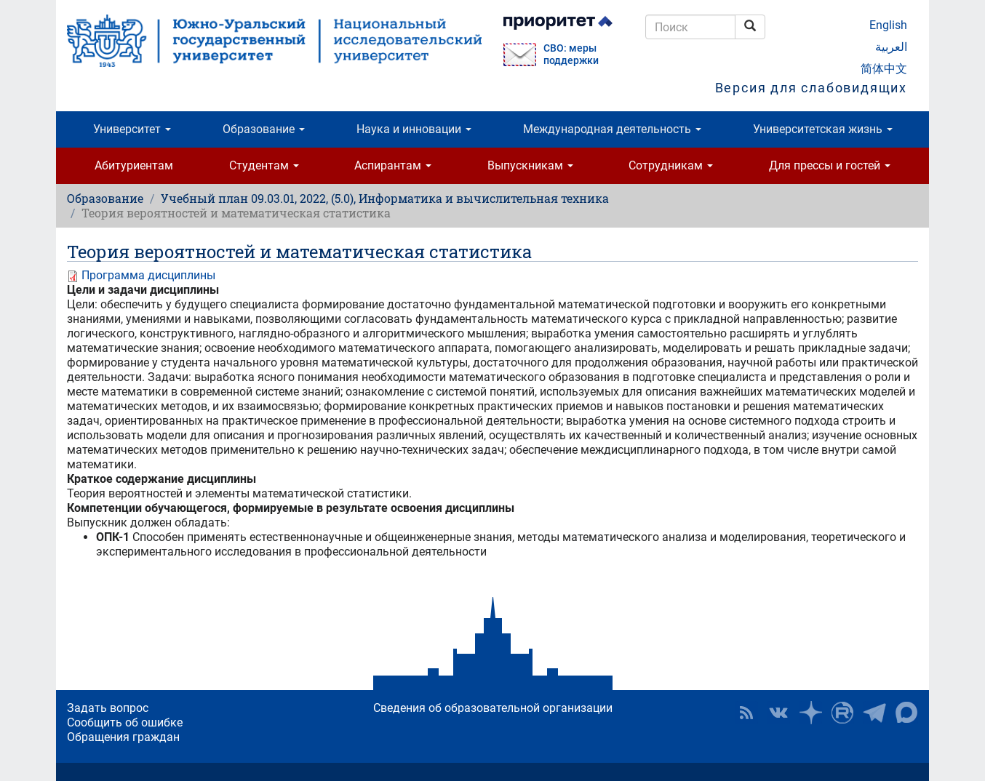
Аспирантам (392, 165)
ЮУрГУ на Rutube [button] (842, 712)
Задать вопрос (107, 708)
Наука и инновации (413, 129)
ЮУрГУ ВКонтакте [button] (778, 712)
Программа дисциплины (148, 275)
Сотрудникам (671, 165)
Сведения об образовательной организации (493, 708)
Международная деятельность (612, 129)
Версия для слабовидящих (811, 87)
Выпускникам (530, 165)
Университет (132, 129)
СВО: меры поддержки (571, 54)
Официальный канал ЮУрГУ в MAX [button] (906, 712)
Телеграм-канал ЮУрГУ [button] (874, 712)
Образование (264, 129)
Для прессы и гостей (829, 165)
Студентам (264, 165)
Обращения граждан (123, 737)
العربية (891, 47)
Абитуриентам (134, 165)
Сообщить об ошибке (125, 722)
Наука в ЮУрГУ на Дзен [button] (810, 712)
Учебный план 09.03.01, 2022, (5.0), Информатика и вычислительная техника (385, 198)
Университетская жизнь (823, 129)
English (888, 25)
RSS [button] (746, 712)
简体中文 (884, 69)
